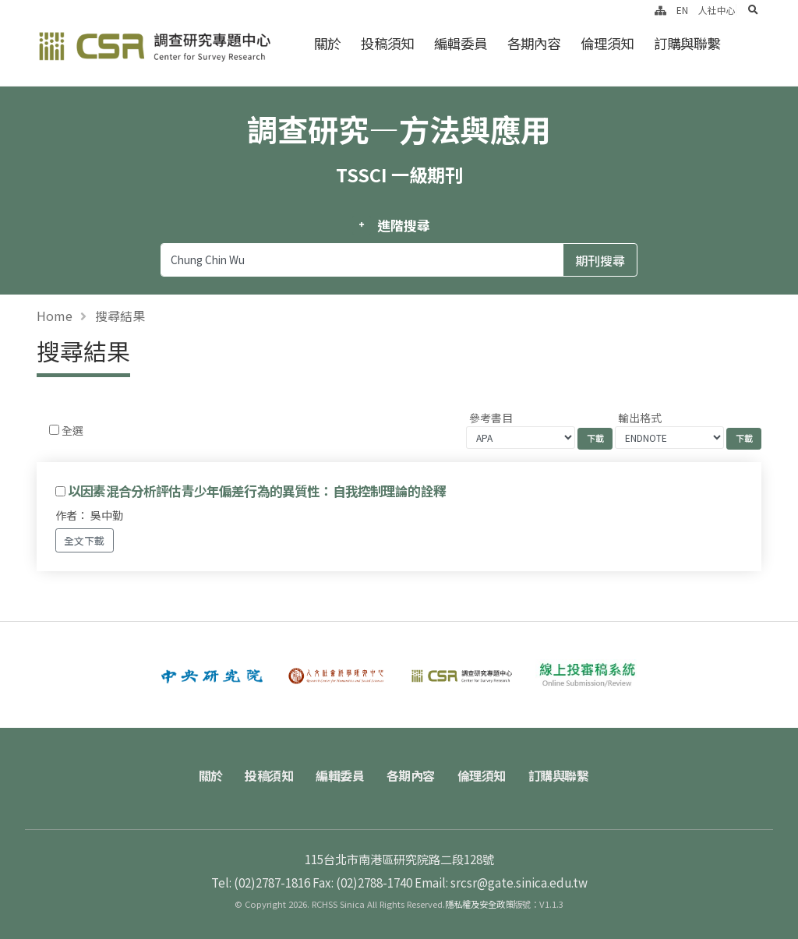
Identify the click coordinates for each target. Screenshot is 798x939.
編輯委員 (460, 43)
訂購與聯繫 (687, 43)
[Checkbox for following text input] (54, 430)
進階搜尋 (403, 225)
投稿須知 (387, 43)
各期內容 (533, 43)
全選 (72, 430)
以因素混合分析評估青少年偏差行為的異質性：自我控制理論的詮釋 (257, 491)
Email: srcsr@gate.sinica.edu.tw (501, 882)
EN (682, 9)
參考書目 (491, 417)
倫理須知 (607, 43)
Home (54, 315)
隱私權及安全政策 (479, 904)
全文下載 (84, 540)
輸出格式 (640, 417)
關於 (327, 43)
